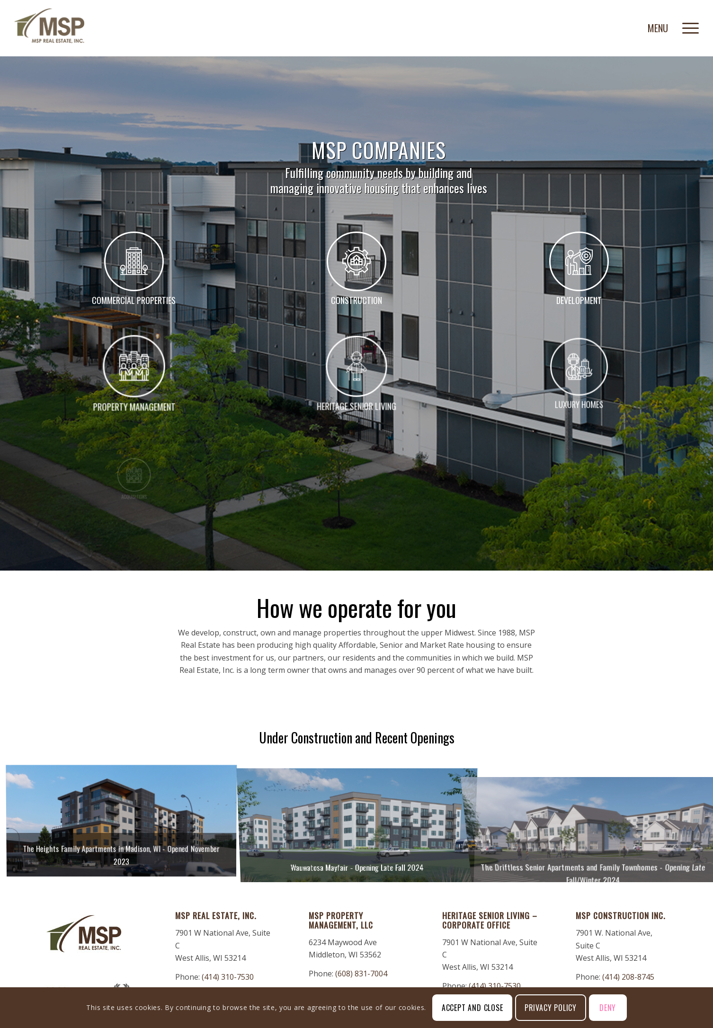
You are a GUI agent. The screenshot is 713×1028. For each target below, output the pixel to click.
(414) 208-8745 (628, 977)
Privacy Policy (551, 1007)
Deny (607, 1007)
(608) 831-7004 (361, 973)
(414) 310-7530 (228, 977)
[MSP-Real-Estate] (49, 26)
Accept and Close (472, 1007)
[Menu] (687, 26)
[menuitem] (687, 26)
